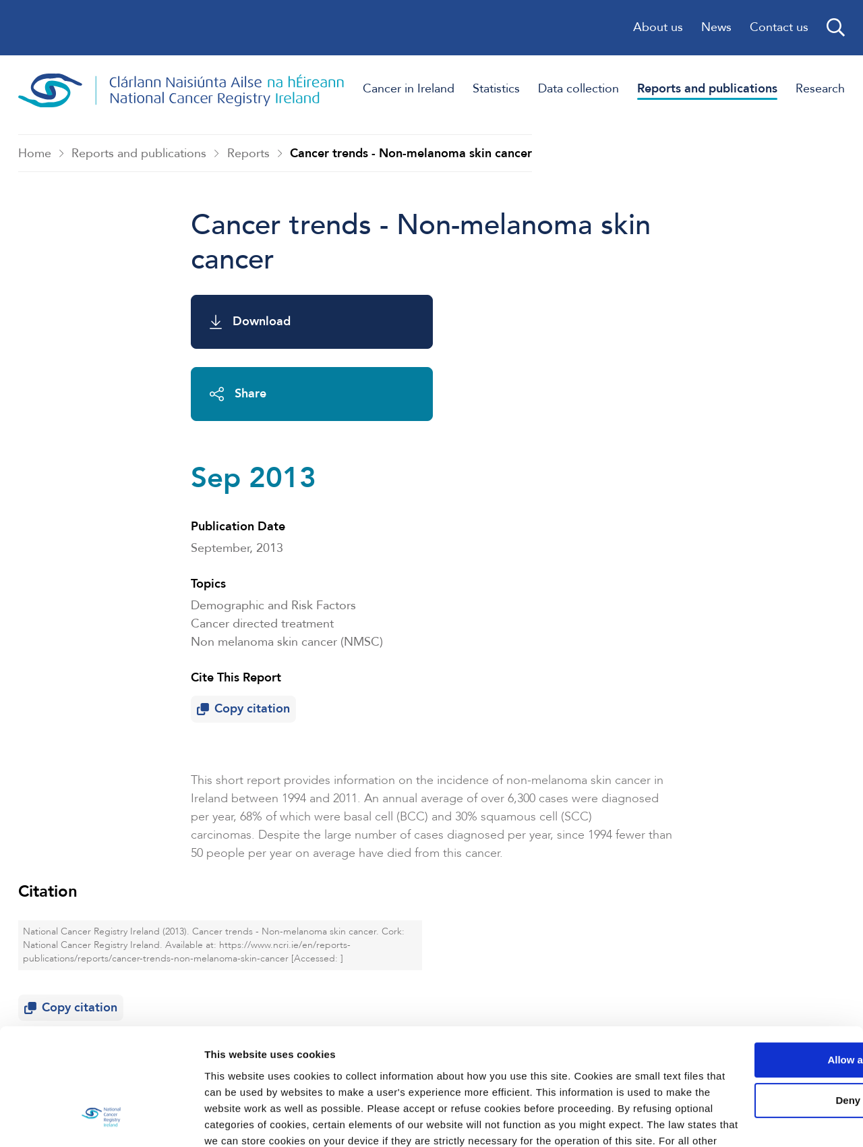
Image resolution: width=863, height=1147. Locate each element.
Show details (208, 1120)
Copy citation (246, 584)
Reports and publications (138, 153)
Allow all (750, 955)
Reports (248, 153)
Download (250, 322)
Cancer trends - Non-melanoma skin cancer (411, 153)
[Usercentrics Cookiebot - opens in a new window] (87, 1121)
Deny (750, 996)
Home (34, 153)
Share (488, 322)
